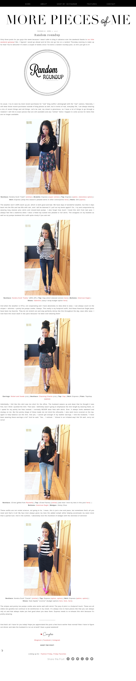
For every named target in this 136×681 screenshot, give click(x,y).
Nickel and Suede (18, 396)
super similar (54, 197)
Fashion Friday (46, 654)
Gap (64, 396)
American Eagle (84, 298)
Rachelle (29, 502)
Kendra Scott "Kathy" (20, 298)
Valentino (37, 300)
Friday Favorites (59, 654)
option (75, 197)
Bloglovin (38, 640)
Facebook (47, 640)
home (28, 4)
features (92, 4)
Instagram (56, 640)
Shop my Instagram (67, 4)
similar (29, 197)
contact (111, 4)
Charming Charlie (46, 396)
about (44, 4)
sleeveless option (85, 197)
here (66, 200)
